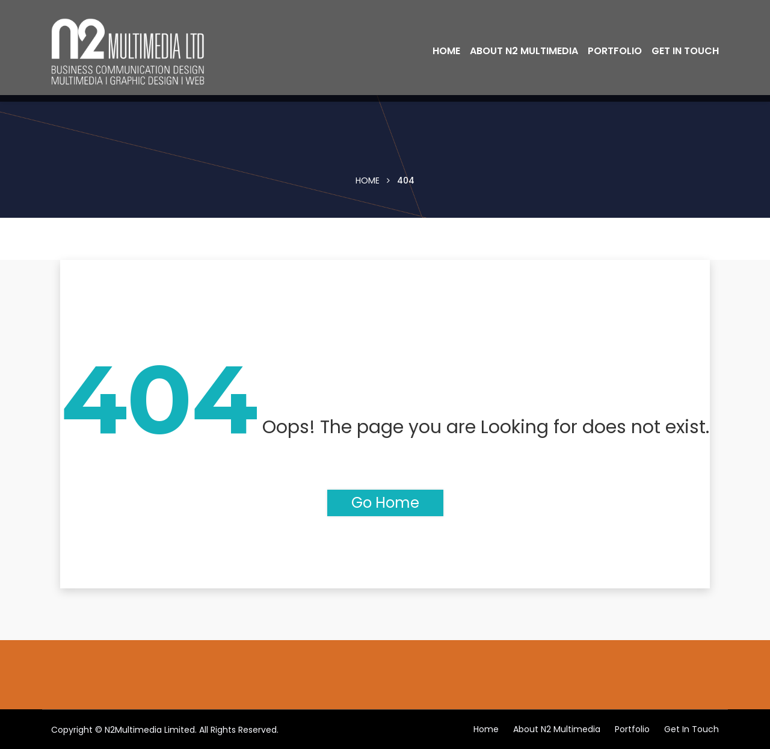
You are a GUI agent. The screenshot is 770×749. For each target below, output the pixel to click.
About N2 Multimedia (524, 51)
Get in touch (685, 51)
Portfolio (615, 51)
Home (446, 51)
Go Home (385, 503)
